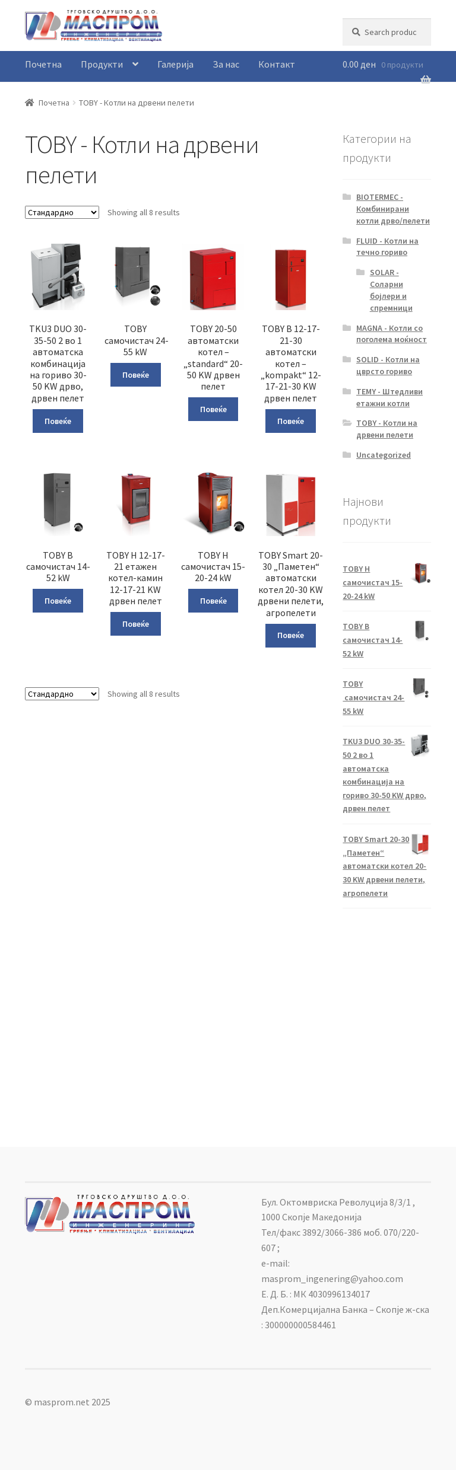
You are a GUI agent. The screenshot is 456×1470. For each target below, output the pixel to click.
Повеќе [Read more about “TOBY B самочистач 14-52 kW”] (58, 600)
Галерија (175, 64)
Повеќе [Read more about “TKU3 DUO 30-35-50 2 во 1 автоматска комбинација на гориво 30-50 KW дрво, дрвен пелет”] (58, 421)
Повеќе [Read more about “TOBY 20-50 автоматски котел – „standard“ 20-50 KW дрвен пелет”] (213, 409)
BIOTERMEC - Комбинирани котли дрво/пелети (393, 209)
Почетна (43, 64)
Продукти (102, 64)
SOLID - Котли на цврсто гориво (388, 365)
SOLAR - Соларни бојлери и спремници (391, 290)
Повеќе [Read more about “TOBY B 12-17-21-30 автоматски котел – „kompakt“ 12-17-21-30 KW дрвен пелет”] (290, 421)
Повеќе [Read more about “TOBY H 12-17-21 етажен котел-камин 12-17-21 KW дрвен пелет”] (135, 623)
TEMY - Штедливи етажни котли (389, 397)
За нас (226, 64)
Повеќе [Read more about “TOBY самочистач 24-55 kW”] (135, 374)
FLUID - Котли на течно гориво (387, 246)
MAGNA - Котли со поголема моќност (391, 334)
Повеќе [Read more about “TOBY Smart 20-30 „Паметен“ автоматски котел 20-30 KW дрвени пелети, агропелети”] (290, 635)
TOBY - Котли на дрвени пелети (386, 428)
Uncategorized (383, 454)
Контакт (276, 64)
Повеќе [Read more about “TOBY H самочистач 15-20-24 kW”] (213, 600)
